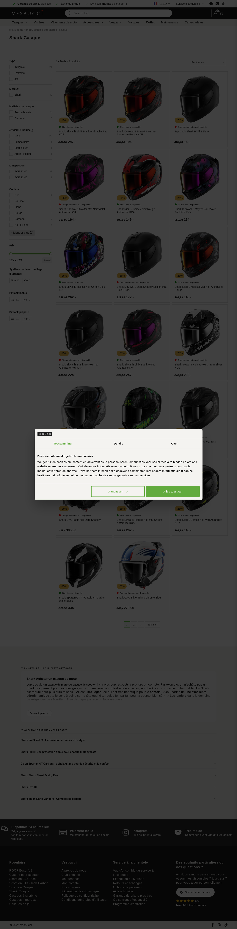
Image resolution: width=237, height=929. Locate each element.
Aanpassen (118, 491)
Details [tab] (118, 443)
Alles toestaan (172, 491)
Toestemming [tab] (63, 443)
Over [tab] (174, 443)
